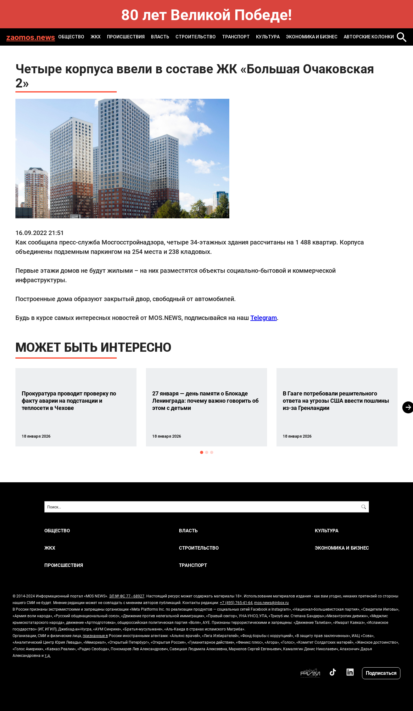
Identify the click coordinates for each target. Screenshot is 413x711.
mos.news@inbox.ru (271, 602)
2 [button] (206, 452)
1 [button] (201, 452)
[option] (76, 407)
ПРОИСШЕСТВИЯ (126, 36)
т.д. (48, 655)
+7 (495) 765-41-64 (236, 602)
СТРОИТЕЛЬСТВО (196, 36)
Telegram (263, 317)
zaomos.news (30, 37)
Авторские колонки (369, 36)
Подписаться (381, 672)
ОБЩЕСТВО (71, 36)
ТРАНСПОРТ (236, 36)
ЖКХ (96, 36)
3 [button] (211, 452)
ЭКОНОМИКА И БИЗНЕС (312, 36)
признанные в (95, 635)
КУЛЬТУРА (268, 36)
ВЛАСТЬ (160, 36)
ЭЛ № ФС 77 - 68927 (126, 595)
